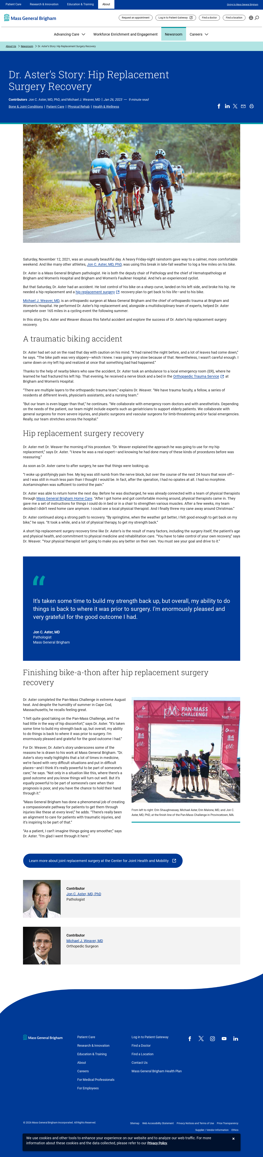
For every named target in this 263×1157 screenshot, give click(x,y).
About (106, 4)
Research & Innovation (44, 4)
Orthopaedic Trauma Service (196, 376)
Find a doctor (209, 17)
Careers (199, 34)
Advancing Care (70, 34)
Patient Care (13, 4)
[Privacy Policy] (157, 1143)
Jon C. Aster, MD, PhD (104, 264)
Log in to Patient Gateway (173, 17)
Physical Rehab (79, 106)
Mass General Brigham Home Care (64, 498)
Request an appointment (136, 17)
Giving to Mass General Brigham (242, 4)
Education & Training (80, 4)
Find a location (234, 17)
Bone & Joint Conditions (26, 106)
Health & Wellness (106, 106)
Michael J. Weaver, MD (41, 300)
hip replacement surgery (95, 292)
